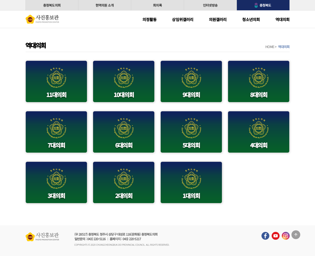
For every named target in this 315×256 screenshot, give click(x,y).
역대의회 (282, 19)
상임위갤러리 (182, 19)
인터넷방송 (210, 5)
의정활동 (149, 19)
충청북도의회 (52, 5)
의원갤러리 (218, 19)
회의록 (157, 5)
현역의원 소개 (105, 5)
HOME (269, 46)
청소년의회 (251, 19)
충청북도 (265, 5)
